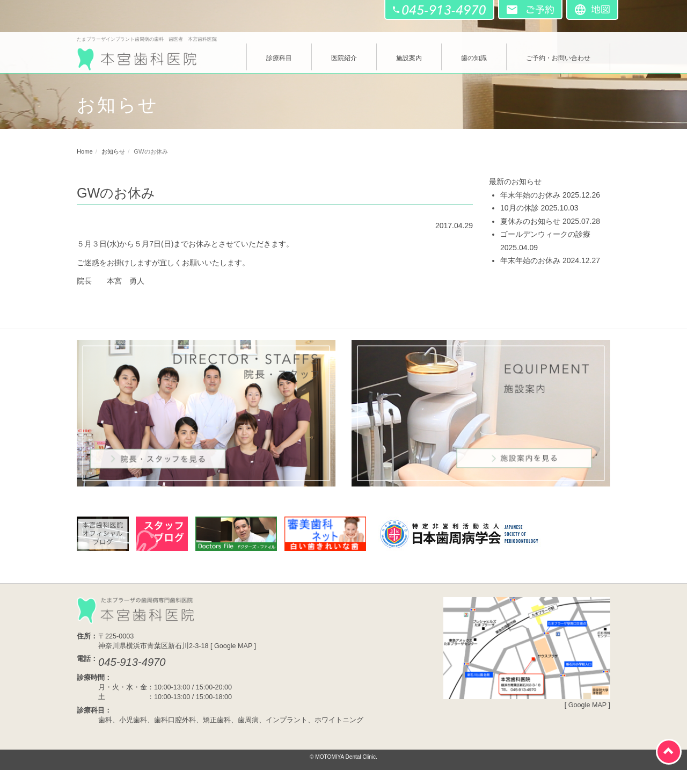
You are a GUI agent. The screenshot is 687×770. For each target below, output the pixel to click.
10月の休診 (519, 208)
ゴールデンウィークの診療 (545, 234)
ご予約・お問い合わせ (558, 58)
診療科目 (279, 58)
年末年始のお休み (530, 195)
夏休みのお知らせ (530, 221)
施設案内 (409, 58)
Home (85, 151)
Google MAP (233, 646)
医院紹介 (344, 58)
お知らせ (113, 151)
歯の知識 (474, 58)
